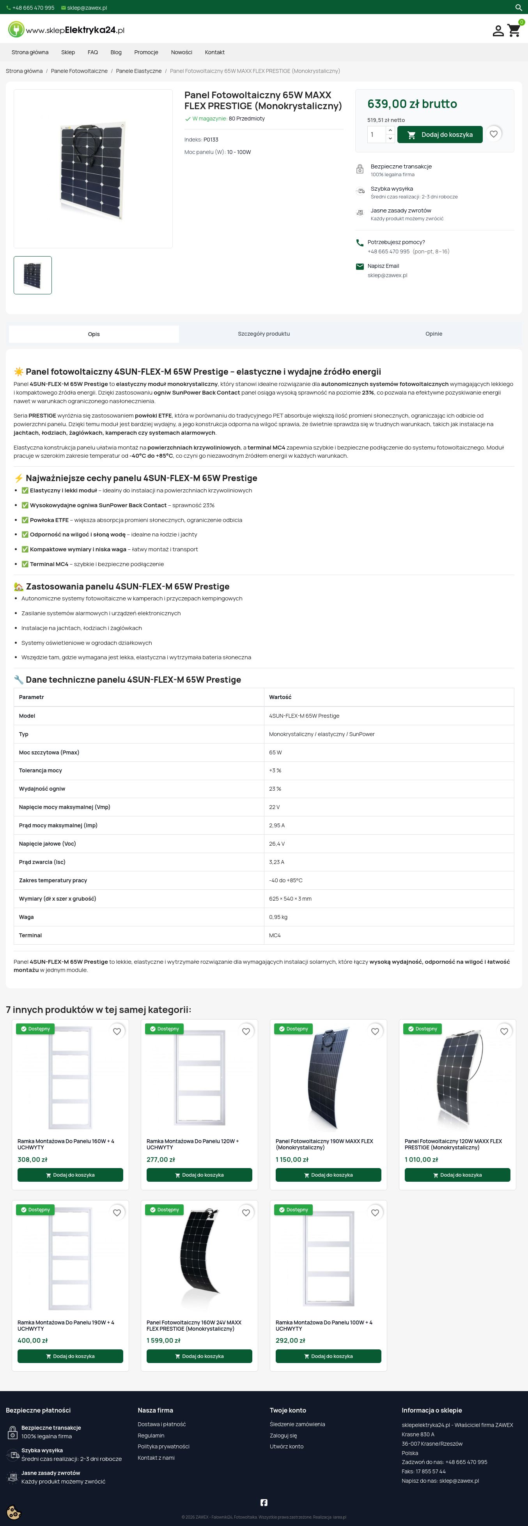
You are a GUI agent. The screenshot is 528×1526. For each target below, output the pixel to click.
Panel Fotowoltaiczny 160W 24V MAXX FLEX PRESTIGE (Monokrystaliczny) (194, 1325)
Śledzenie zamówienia (297, 1424)
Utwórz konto (286, 1446)
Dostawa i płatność (162, 1424)
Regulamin (151, 1435)
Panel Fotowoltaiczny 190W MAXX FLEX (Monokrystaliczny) (324, 1144)
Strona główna (30, 52)
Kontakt (215, 52)
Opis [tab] (94, 334)
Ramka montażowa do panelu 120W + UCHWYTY (193, 1144)
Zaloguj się (283, 1435)
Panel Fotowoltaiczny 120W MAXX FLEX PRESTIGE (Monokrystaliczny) (453, 1144)
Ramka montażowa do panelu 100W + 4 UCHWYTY (324, 1325)
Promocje (146, 52)
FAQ (93, 52)
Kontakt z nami (156, 1457)
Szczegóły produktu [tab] (264, 333)
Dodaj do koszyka (440, 135)
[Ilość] (376, 134)
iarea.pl (340, 1517)
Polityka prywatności (164, 1446)
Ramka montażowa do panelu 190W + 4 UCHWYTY (66, 1325)
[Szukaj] (518, 7)
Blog (116, 52)
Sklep (68, 52)
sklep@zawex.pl (388, 275)
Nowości (181, 52)
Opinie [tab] (433, 333)
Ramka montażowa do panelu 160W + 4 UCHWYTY (66, 1144)
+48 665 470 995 (409, 251)
